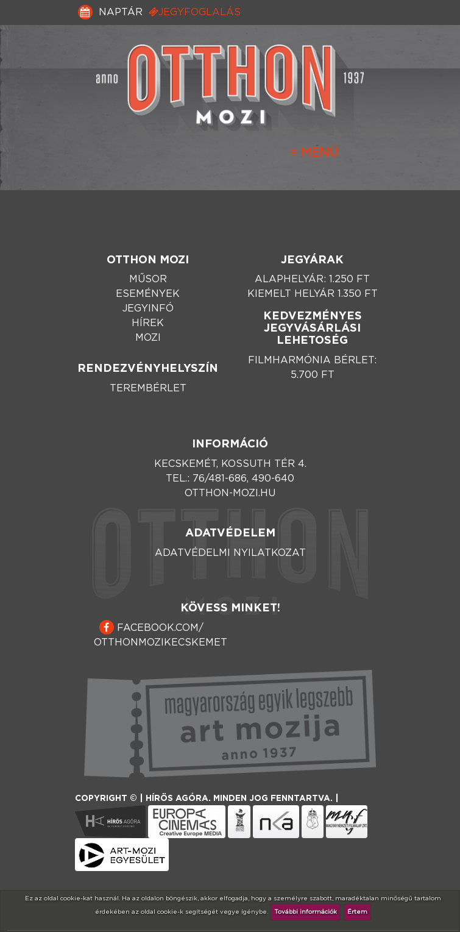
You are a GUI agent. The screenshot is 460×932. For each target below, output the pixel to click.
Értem (357, 912)
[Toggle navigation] (314, 153)
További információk (305, 912)
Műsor (148, 279)
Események (148, 294)
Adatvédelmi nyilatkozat (230, 553)
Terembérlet (148, 388)
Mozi (148, 338)
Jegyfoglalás (195, 12)
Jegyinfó (148, 308)
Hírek (148, 323)
